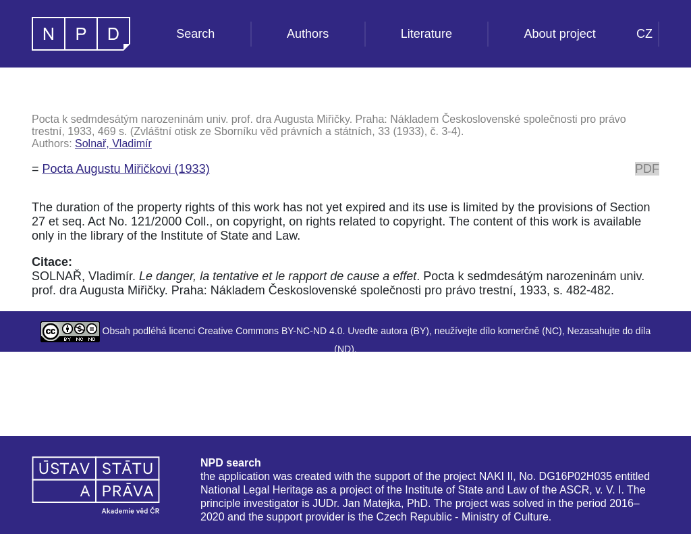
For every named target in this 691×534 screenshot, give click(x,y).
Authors (308, 34)
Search (195, 34)
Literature (426, 34)
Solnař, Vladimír (113, 143)
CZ (644, 34)
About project (560, 34)
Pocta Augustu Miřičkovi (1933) (126, 169)
